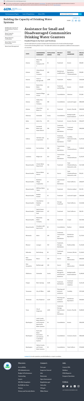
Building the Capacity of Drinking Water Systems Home (11, 29)
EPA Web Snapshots (24, 382)
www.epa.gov (42, 3)
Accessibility (22, 367)
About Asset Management (12, 46)
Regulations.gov (45, 382)
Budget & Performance (25, 373)
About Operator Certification (9, 38)
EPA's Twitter (67, 386)
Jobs (41, 373)
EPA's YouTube (71, 386)
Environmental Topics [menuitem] (12, 14)
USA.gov (42, 388)
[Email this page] (79, 20)
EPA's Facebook (63, 386)
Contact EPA (66, 367)
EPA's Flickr (75, 386)
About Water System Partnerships (10, 42)
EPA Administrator (24, 370)
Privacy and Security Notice (26, 391)
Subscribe (43, 385)
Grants (20, 379)
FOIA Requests (66, 373)
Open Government (46, 379)
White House (44, 391)
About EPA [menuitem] (41, 14)
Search (80, 14)
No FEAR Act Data (23, 385)
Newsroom (43, 376)
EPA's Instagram (78, 386)
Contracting (21, 376)
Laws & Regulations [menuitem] (28, 14)
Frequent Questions (68, 376)
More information (57, 4)
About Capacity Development (9, 34)
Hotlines (65, 370)
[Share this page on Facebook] (72, 20)
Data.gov (43, 367)
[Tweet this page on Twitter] (76, 20)
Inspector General (45, 370)
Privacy (20, 388)
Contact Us (76, 18)
